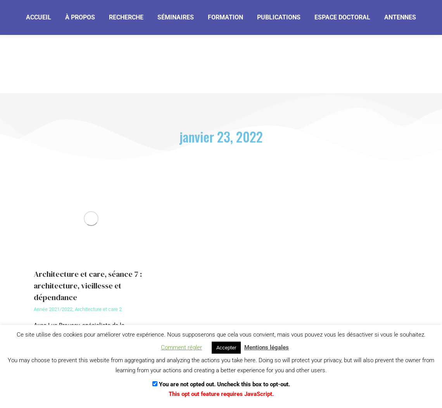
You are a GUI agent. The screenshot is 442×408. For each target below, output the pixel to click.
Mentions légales (266, 347)
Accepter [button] (226, 348)
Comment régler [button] (181, 347)
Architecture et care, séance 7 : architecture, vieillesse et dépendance (88, 286)
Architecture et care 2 (98, 309)
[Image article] (91, 218)
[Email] (63, 45)
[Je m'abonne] (127, 45)
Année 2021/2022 (53, 309)
